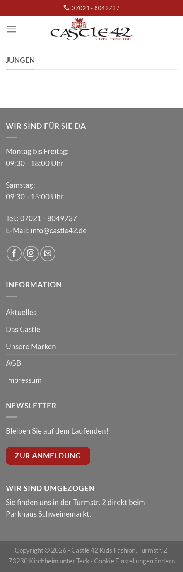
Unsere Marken (31, 346)
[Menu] (11, 29)
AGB (13, 362)
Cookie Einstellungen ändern (134, 561)
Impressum (24, 379)
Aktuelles (21, 312)
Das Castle (23, 329)
